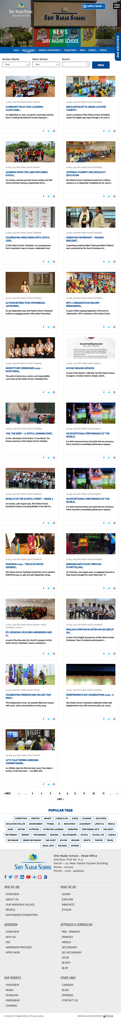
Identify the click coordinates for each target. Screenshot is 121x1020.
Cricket (47, 818)
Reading (54, 835)
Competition (21, 818)
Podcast (103, 50)
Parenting (73, 829)
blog (16, 50)
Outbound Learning (53, 829)
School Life (98, 835)
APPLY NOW (13, 952)
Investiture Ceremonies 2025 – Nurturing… (24, 370)
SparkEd (92, 50)
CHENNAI (11, 1005)
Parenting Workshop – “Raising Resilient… (85, 239)
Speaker (75, 840)
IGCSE (65, 957)
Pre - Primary (71, 931)
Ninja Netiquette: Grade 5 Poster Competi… (86, 108)
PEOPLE (10, 909)
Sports (86, 840)
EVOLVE (66, 909)
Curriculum (61, 818)
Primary (25, 835)
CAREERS (67, 985)
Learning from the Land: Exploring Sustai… (27, 174)
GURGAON (12, 995)
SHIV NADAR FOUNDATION (21, 915)
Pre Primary (11, 835)
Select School (39, 59)
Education (101, 818)
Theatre (98, 840)
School (84, 835)
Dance (75, 818)
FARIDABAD (13, 1000)
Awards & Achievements (49, 50)
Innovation (69, 824)
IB (59, 824)
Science (112, 835)
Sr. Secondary (71, 952)
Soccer (63, 840)
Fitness (50, 824)
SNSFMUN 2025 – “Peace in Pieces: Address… (25, 566)
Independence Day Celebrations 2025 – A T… (90, 696)
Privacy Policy (37, 1016)
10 (95, 793)
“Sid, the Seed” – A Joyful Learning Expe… (29, 433)
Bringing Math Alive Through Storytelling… (83, 566)
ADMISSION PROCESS (19, 947)
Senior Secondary (32, 840)
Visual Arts (48, 846)
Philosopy (108, 829)
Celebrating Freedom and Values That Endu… (28, 696)
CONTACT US (70, 1000)
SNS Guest (51, 840)
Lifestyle (99, 824)
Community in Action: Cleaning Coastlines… (24, 108)
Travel (110, 840)
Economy (87, 818)
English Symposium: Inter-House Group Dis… (90, 631)
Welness (62, 846)
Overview (12, 985)
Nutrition (34, 829)
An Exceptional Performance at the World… (87, 435)
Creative (35, 818)
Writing (75, 846)
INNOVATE (68, 904)
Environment (36, 824)
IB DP (65, 968)
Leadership (84, 824)
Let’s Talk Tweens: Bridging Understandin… (22, 762)
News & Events (28, 50)
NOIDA (9, 990)
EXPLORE (67, 899)
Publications (70, 50)
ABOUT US (12, 899)
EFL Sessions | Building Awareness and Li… (29, 634)
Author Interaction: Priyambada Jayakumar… (25, 304)
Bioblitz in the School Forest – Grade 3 (29, 499)
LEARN (66, 894)
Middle (111, 824)
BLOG (65, 990)
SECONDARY (69, 947)
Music (10, 829)
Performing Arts (90, 829)
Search (66, 59)
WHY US (11, 937)
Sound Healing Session (80, 368)
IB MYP (66, 962)
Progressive (40, 835)
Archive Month (10, 59)
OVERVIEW (12, 894)
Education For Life (15, 824)
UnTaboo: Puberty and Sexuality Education (86, 174)
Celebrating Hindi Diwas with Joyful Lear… (28, 239)
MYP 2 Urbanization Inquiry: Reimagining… (83, 304)
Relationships (69, 835)
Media (82, 50)
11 (105, 793)
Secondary (13, 840)
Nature (21, 829)
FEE (8, 942)
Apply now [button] (95, 6)
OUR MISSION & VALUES (20, 904)
